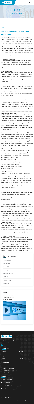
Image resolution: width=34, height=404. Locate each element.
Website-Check (6, 276)
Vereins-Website (6, 263)
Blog (3, 356)
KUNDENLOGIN (5, 351)
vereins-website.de (6, 372)
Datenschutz (21, 356)
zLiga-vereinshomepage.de (8, 368)
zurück (2, 27)
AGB (20, 353)
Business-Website (7, 260)
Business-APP (6, 266)
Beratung (4, 353)
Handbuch (21, 351)
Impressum (21, 358)
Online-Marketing (7, 280)
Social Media (6, 283)
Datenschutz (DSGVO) (8, 273)
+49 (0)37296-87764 (7, 388)
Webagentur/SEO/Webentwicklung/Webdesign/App (13, 400)
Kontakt (3, 358)
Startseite (14, 13)
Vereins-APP (6, 270)
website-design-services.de (8, 370)
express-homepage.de (7, 366)
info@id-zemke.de (8, 385)
